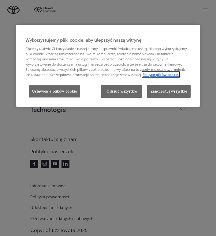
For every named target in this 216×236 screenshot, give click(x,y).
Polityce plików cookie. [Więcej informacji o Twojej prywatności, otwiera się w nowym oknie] (161, 74)
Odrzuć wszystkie (121, 91)
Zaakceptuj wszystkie (169, 91)
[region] (108, 66)
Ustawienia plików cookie (54, 91)
